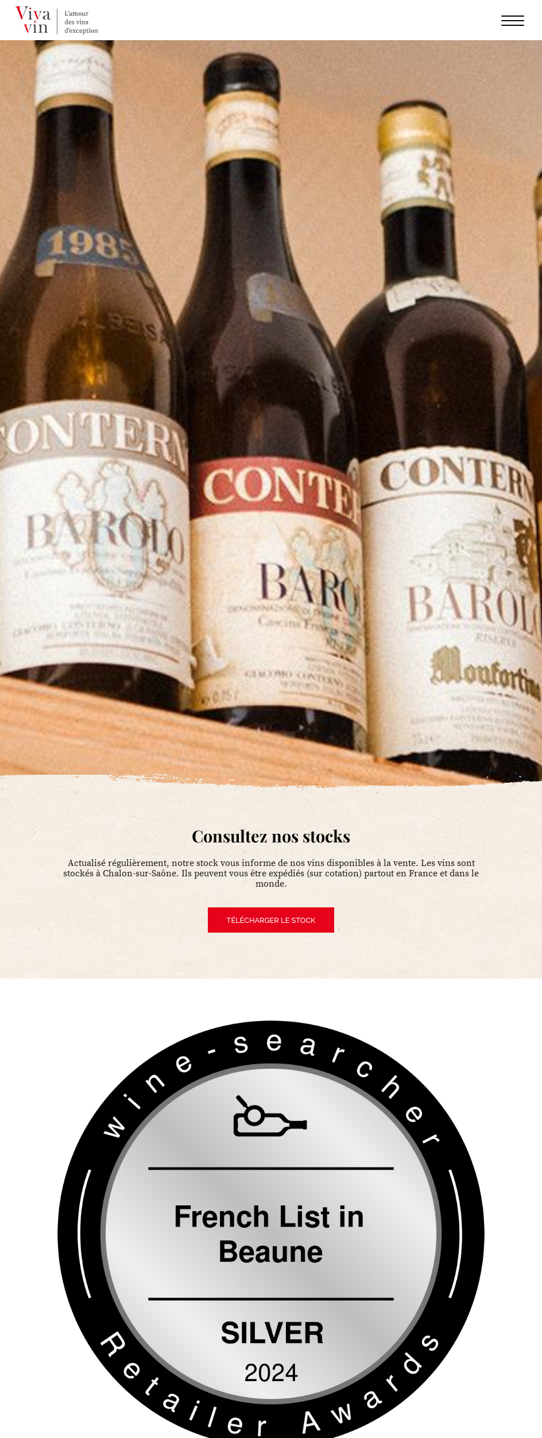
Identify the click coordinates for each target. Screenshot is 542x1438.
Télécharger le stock (271, 920)
